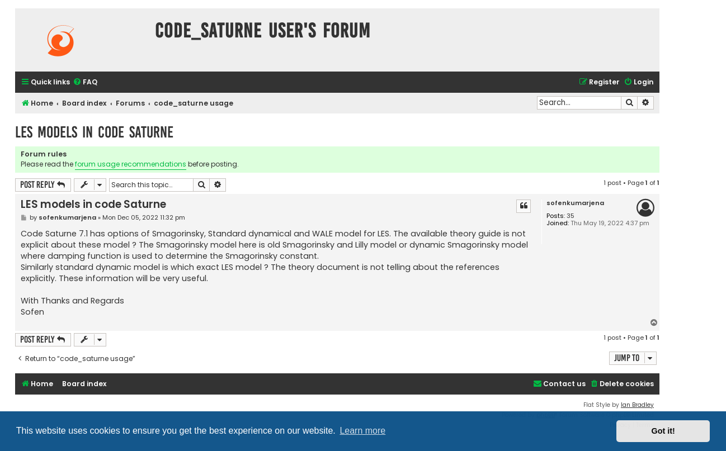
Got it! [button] (663, 430)
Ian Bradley (637, 405)
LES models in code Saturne (94, 132)
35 (570, 216)
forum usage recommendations (130, 164)
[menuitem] (85, 82)
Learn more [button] (362, 430)
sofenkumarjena (575, 203)
